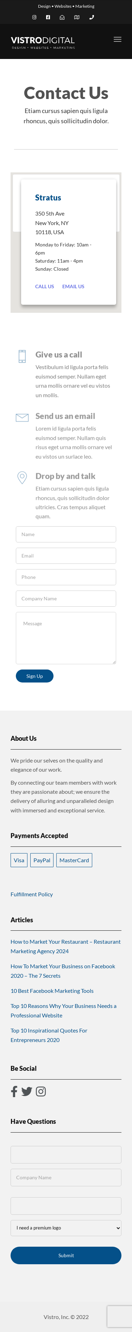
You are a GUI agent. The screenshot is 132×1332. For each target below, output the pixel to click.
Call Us (44, 286)
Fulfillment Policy (32, 894)
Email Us (73, 286)
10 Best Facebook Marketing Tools (52, 990)
